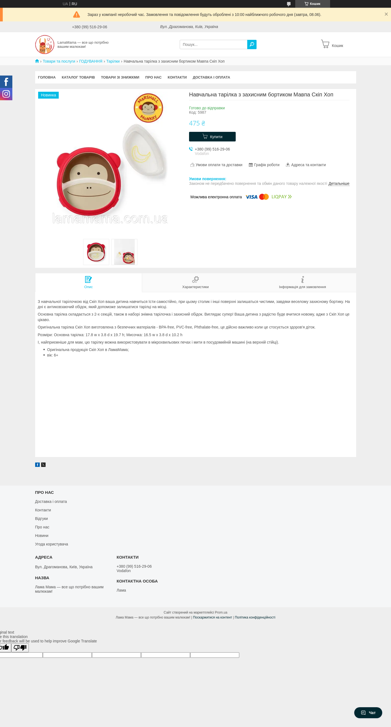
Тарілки (113, 61)
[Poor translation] (20, 647)
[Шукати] (252, 44)
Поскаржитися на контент (212, 617)
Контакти (177, 77)
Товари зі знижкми (120, 77)
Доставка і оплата (211, 77)
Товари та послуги (59, 61)
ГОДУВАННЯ (90, 61)
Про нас (153, 77)
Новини (42, 535)
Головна (47, 77)
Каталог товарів (78, 77)
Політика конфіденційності (255, 617)
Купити (216, 137)
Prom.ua (221, 612)
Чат (368, 712)
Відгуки (41, 518)
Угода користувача (51, 544)
